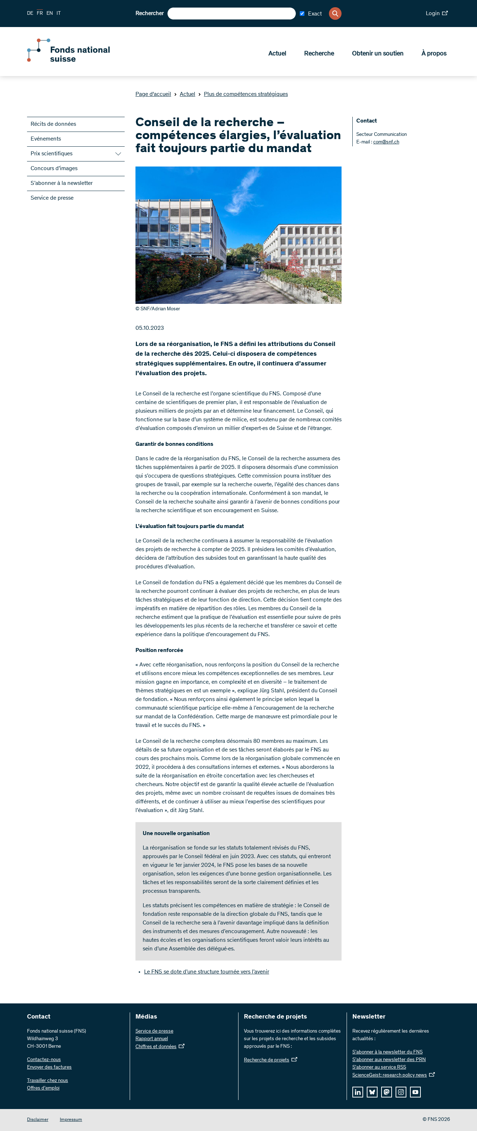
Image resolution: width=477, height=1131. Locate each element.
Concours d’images (54, 169)
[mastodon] (386, 1092)
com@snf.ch (386, 142)
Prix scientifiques (51, 154)
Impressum (71, 1120)
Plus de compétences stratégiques (243, 94)
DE (30, 13)
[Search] (335, 13)
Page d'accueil (153, 94)
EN (49, 13)
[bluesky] (372, 1092)
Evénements (46, 139)
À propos (434, 54)
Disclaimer (37, 1120)
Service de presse (52, 198)
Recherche (319, 54)
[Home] (79, 60)
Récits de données (53, 124)
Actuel (277, 54)
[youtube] (415, 1092)
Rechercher (149, 14)
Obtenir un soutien (378, 54)
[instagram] (401, 1092)
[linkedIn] (357, 1092)
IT (59, 13)
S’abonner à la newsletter (62, 183)
